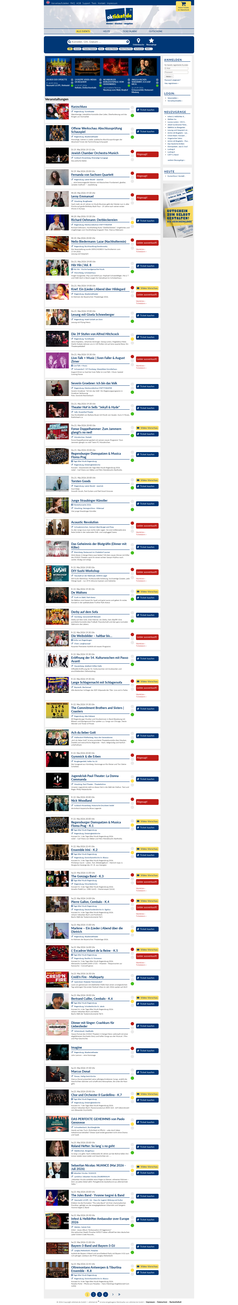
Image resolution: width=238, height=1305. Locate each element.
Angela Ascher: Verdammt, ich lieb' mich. (141, 82)
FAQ (72, 3)
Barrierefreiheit (175, 1302)
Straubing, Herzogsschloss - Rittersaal (89, 508)
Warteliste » (140, 249)
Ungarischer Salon (175, 138)
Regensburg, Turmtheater (84, 111)
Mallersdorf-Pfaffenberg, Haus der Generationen (93, 737)
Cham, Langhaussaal (82, 643)
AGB (78, 3)
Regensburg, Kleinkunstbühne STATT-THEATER (93, 225)
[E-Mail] (176, 68)
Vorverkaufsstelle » (175, 101)
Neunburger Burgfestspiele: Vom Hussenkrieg (113, 82)
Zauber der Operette (56, 80)
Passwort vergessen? (173, 80)
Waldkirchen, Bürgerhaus (84, 1151)
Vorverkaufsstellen (60, 3)
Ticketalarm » (141, 251)
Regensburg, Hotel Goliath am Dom (88, 319)
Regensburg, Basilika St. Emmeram (88, 958)
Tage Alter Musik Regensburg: (84, 461)
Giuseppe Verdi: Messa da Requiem (85, 81)
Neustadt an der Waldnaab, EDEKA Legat (90, 576)
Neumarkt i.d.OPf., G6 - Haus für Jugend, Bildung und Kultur (98, 1200)
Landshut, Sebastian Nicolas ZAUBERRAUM (92, 1176)
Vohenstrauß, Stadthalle (83, 1031)
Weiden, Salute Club (82, 1227)
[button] (169, 76)
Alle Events (83, 31)
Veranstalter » (173, 98)
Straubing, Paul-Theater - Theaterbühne (90, 784)
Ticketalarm (130, 31)
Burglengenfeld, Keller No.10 (85, 761)
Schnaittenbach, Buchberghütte (87, 1127)
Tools (94, 3)
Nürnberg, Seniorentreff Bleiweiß (87, 617)
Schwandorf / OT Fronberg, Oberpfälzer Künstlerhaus (95, 369)
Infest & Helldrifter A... (176, 116)
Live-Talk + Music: (79, 365)
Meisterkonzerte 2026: (81, 505)
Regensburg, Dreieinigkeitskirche (87, 465)
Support (86, 3)
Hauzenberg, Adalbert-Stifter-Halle (88, 666)
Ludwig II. (171, 149)
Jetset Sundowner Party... (178, 125)
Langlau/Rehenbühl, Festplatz (86, 1250)
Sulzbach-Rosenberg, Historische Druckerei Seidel (94, 805)
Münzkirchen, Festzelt (83, 437)
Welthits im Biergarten (176, 127)
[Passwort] (176, 72)
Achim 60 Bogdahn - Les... (178, 133)
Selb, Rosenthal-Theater (83, 412)
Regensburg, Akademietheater (86, 136)
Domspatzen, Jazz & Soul (178, 146)
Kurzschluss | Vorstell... (177, 176)
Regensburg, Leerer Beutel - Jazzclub (88, 179)
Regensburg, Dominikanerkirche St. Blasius (91, 857)
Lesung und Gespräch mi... (178, 130)
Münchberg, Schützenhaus (85, 273)
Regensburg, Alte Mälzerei (84, 716)
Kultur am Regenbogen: (81, 640)
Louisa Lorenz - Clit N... (177, 122)
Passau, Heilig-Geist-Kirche (85, 1076)
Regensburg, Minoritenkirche (85, 884)
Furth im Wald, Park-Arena (84, 597)
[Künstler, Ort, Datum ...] (98, 41)
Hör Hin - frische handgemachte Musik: (88, 269)
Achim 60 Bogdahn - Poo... (178, 141)
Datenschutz (162, 1302)
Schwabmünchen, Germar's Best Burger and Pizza (94, 527)
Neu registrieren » (171, 83)
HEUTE (106, 31)
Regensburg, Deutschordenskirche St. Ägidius (92, 909)
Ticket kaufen (145, 109)
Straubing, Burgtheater (83, 201)
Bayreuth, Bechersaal (82, 687)
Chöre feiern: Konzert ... (177, 135)
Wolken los (172, 119)
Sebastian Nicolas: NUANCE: (84, 1173)
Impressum (112, 3)
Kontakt (101, 3)
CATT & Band (173, 155)
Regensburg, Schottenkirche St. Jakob (89, 1006)
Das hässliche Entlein (176, 144)
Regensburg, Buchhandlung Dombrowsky (90, 246)
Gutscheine (155, 31)
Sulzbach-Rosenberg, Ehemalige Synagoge (91, 158)
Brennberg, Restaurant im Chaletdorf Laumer (92, 552)
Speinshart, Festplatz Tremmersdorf (88, 982)
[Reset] (128, 41)
